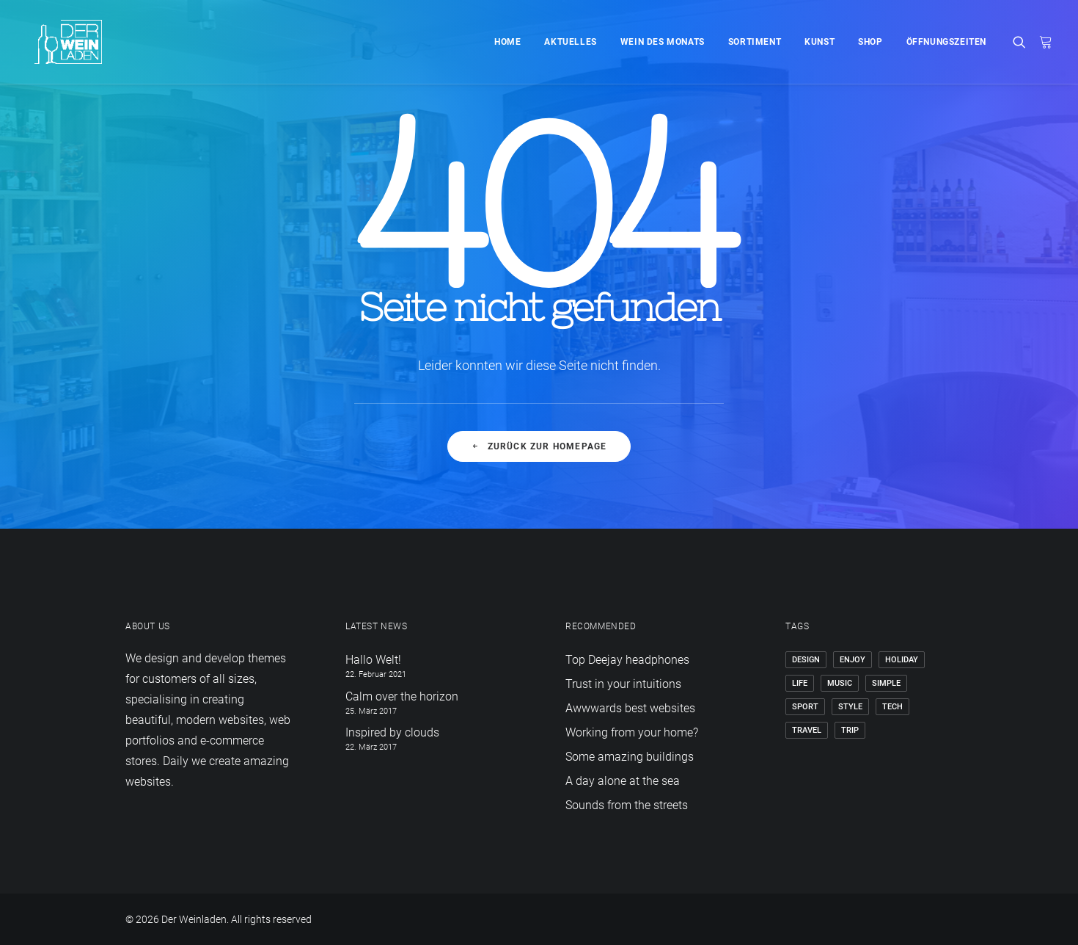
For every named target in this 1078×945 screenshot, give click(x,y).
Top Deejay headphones (627, 660)
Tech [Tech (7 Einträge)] (892, 707)
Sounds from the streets (626, 805)
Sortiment (754, 42)
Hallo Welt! (373, 660)
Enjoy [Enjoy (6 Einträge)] (852, 660)
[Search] (1023, 42)
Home (507, 42)
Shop (870, 42)
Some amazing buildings (629, 757)
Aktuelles (570, 42)
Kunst (819, 42)
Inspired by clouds (392, 732)
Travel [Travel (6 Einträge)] (806, 730)
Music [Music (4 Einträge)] (839, 683)
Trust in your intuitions (623, 684)
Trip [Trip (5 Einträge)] (850, 730)
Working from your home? (631, 732)
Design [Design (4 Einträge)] (806, 660)
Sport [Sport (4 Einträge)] (805, 707)
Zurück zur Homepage (538, 446)
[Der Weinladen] (58, 42)
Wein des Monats (662, 42)
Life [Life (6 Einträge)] (799, 683)
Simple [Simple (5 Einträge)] (886, 683)
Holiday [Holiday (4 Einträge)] (901, 660)
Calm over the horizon (401, 696)
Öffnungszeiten (946, 42)
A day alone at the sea (622, 781)
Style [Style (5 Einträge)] (850, 707)
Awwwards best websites (630, 708)
